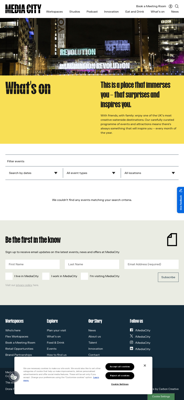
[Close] (145, 365)
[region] (83, 375)
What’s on (158, 11)
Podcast (92, 11)
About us (94, 336)
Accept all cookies (120, 366)
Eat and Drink (134, 11)
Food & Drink (55, 342)
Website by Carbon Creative (162, 389)
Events (51, 349)
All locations (133, 173)
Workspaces (54, 11)
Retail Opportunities (19, 349)
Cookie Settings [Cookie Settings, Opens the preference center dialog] (119, 384)
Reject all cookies (119, 375)
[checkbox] (73, 276)
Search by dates (20, 173)
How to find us (56, 355)
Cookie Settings (161, 396)
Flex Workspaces (16, 336)
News (175, 11)
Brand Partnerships (18, 355)
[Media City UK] (23, 9)
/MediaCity (140, 330)
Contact (94, 355)
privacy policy (24, 285)
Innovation (111, 11)
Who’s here (12, 330)
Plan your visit (56, 330)
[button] (14, 376)
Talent (92, 342)
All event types (77, 173)
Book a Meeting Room (151, 6)
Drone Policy (12, 389)
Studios (74, 11)
